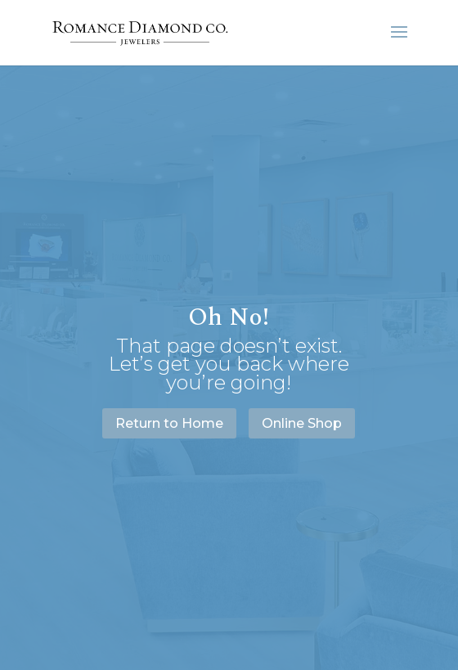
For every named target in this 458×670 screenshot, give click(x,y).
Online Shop (302, 423)
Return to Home (169, 423)
